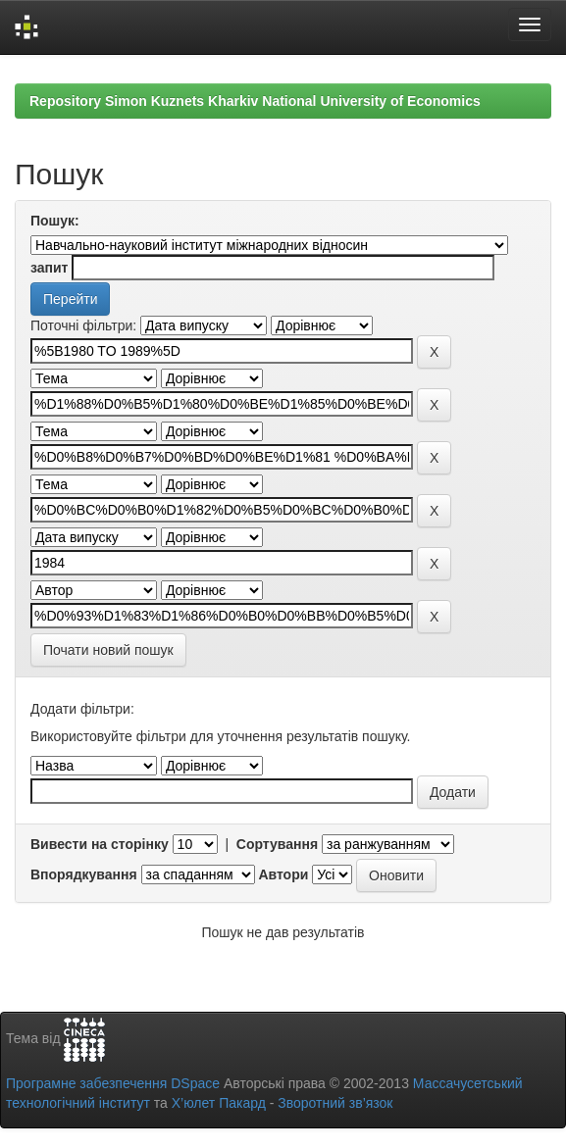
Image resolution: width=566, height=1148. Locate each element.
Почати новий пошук (108, 650)
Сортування (277, 844)
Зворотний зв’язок (335, 1103)
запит (49, 267)
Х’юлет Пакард (219, 1103)
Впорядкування (83, 874)
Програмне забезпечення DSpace (113, 1083)
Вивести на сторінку (99, 844)
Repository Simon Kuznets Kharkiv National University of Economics (255, 101)
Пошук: (54, 220)
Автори (283, 874)
